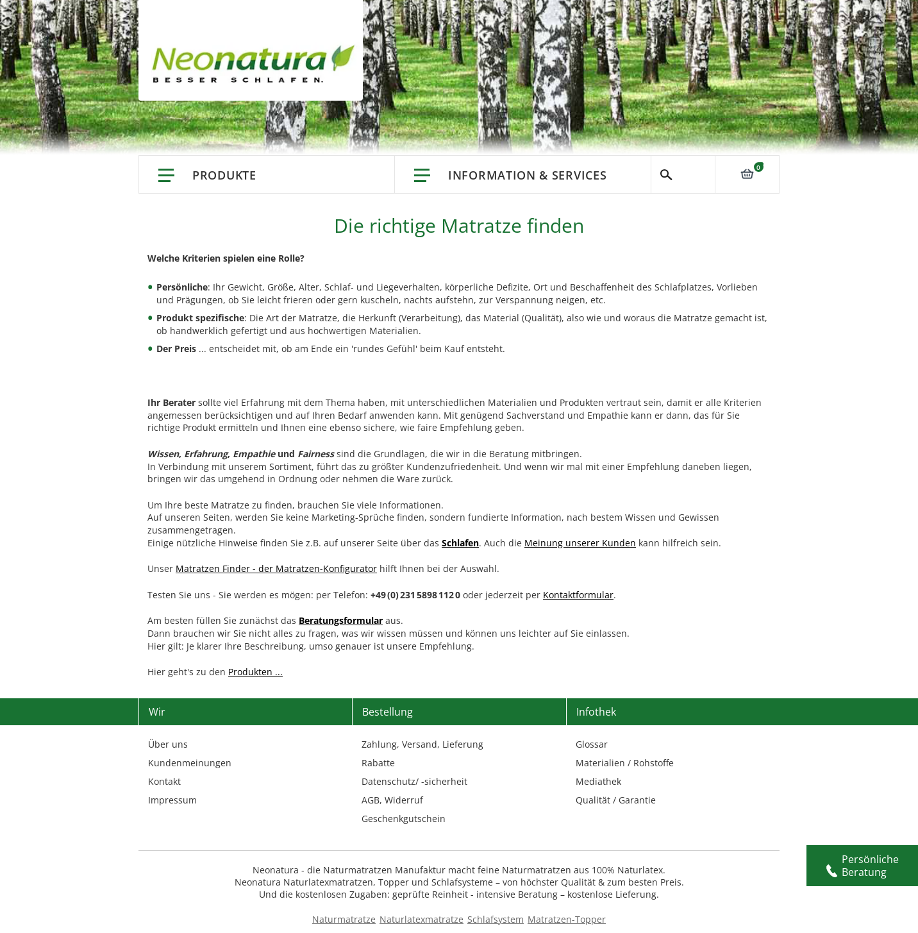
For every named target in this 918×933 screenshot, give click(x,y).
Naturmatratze (344, 919)
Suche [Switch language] (683, 174)
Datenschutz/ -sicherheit (414, 781)
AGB (371, 800)
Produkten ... (255, 672)
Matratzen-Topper (567, 919)
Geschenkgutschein (404, 818)
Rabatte (378, 763)
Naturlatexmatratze (421, 919)
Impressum (172, 800)
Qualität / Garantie (616, 800)
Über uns (168, 744)
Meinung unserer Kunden (580, 543)
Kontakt (164, 781)
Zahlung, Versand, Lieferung (422, 744)
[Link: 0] (747, 174)
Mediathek (598, 781)
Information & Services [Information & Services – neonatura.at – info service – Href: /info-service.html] (527, 175)
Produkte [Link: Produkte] (224, 175)
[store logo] (257, 64)
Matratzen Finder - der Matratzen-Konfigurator (276, 568)
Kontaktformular (578, 595)
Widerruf (404, 800)
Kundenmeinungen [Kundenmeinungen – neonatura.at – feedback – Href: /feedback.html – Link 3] (189, 763)
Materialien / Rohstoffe (625, 763)
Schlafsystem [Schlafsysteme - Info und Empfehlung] (495, 919)
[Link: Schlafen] (460, 543)
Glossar (592, 744)
